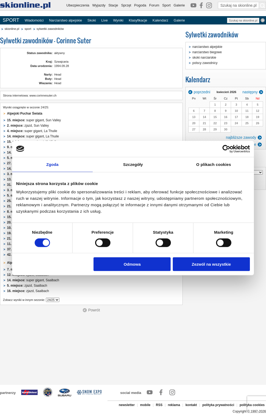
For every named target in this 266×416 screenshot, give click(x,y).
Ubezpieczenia (77, 5)
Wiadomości (34, 20)
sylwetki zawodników (50, 28)
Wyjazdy (98, 5)
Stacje (113, 5)
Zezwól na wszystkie (211, 264)
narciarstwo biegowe (207, 52)
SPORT (11, 20)
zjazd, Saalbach (27, 285)
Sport (166, 5)
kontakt (191, 405)
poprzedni (202, 92)
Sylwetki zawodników (211, 34)
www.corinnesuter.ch (42, 95)
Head (57, 74)
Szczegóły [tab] (133, 164)
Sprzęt (126, 5)
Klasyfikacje (138, 20)
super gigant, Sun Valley (34, 120)
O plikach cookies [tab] (213, 164)
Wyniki (118, 20)
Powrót (94, 310)
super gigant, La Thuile (32, 131)
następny (250, 92)
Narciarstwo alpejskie (65, 20)
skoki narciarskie (204, 57)
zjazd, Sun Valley (28, 125)
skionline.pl (12, 28)
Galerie (179, 5)
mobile (145, 405)
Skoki (91, 20)
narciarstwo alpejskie (207, 47)
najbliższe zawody (241, 137)
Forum (154, 5)
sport (27, 28)
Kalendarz (160, 20)
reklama (174, 405)
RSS (159, 405)
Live (104, 20)
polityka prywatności (218, 405)
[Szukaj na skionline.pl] (262, 5)
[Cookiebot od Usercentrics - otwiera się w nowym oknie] (226, 149)
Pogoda (140, 5)
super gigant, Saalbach (33, 280)
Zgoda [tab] (52, 164)
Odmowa (132, 264)
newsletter (127, 405)
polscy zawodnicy (204, 63)
